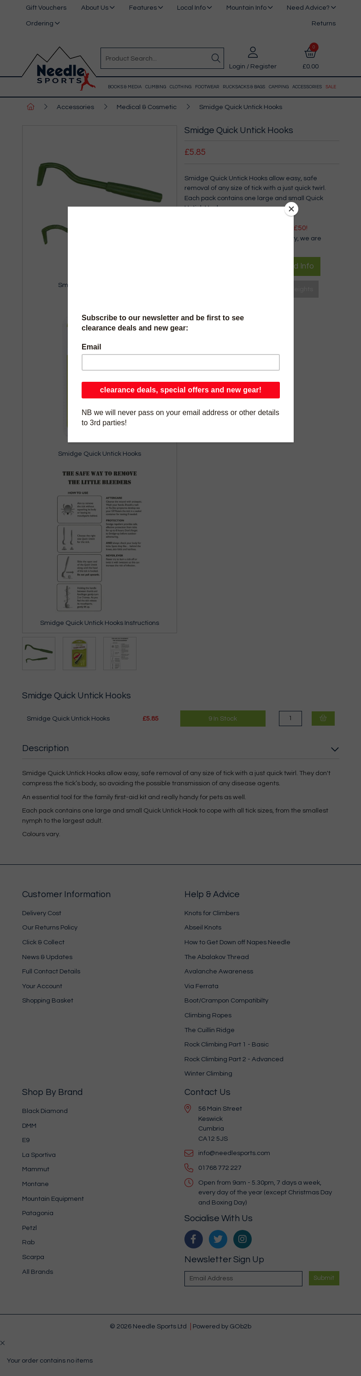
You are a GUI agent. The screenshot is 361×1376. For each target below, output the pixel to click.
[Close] (291, 209)
